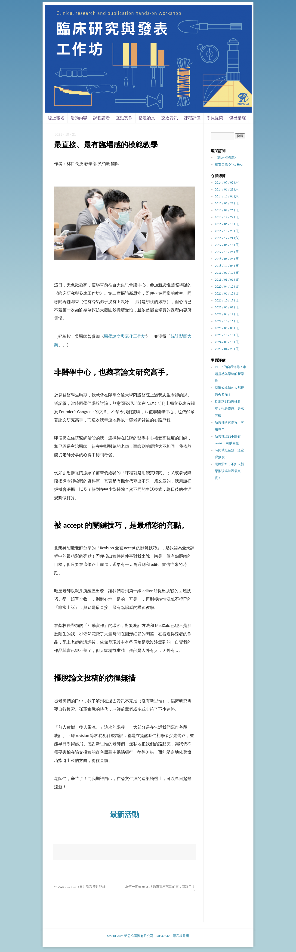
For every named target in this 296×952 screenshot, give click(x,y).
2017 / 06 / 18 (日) (227, 245)
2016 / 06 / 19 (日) (227, 224)
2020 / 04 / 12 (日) (227, 287)
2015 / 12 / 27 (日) (227, 217)
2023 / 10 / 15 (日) (227, 335)
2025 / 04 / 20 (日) (227, 349)
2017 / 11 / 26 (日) (227, 252)
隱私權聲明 (181, 936)
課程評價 (192, 117)
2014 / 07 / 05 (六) (227, 182)
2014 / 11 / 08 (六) (227, 196)
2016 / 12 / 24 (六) (227, 238)
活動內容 (79, 117)
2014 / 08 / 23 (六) (227, 189)
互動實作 (124, 117)
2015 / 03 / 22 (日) (227, 203)
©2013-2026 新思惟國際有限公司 (130, 936)
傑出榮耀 (237, 117)
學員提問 (215, 117)
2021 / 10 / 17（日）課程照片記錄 (79, 887)
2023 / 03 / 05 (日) (227, 328)
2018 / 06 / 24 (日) (227, 259)
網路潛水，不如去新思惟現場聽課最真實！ (229, 471)
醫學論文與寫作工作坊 (125, 336)
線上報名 (56, 117)
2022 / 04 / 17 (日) (227, 314)
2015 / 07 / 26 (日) (227, 210)
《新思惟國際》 (226, 158)
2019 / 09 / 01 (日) (227, 280)
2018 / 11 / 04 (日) (227, 266)
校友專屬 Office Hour (229, 164)
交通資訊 (169, 117)
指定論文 (147, 117)
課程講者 (101, 117)
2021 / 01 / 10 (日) (227, 293)
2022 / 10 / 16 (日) (227, 321)
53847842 (163, 936)
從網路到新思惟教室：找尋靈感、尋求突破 (229, 409)
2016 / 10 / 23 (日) (227, 231)
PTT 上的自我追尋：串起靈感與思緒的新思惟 (230, 374)
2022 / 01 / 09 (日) (227, 307)
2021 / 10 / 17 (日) (227, 300)
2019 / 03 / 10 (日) (227, 273)
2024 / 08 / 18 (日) (227, 342)
